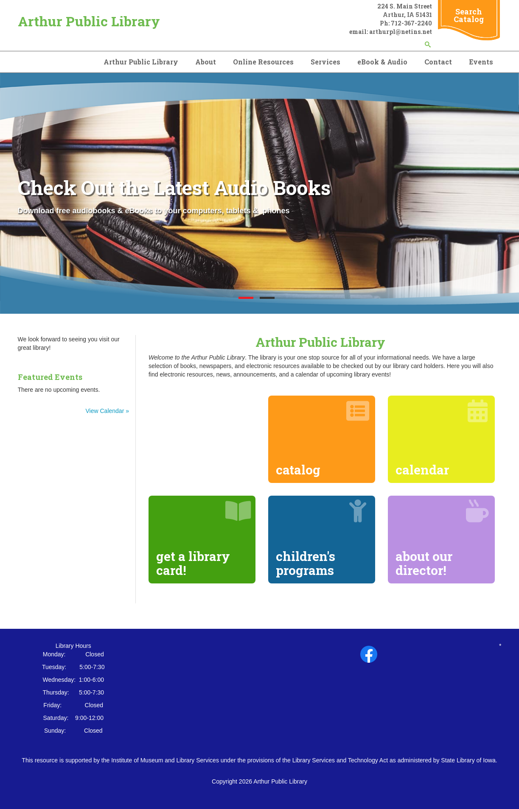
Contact (438, 61)
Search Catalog (469, 15)
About (205, 61)
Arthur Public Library (89, 21)
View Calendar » (107, 410)
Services (325, 61)
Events (481, 61)
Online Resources (263, 61)
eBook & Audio (382, 61)
